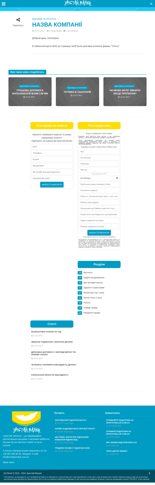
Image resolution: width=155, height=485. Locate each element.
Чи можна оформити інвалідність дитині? (50, 365)
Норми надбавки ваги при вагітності (76, 431)
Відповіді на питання (44, 19)
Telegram (26, 456)
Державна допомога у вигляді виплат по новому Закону (53, 352)
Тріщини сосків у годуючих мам (73, 451)
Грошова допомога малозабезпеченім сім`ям (30, 92)
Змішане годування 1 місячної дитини (53, 341)
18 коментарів (115, 428)
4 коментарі (114, 449)
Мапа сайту (8, 464)
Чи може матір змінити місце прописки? (125, 92)
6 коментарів (114, 440)
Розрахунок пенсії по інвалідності (51, 377)
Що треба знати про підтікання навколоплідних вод (73, 441)
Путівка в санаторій (77, 92)
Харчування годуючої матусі (71, 423)
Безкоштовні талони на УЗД (47, 330)
